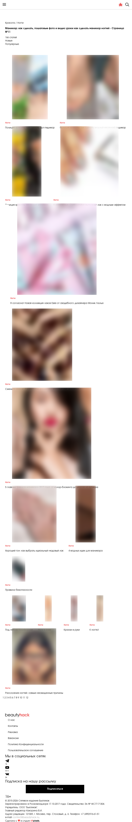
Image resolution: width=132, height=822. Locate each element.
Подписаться (55, 789)
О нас (11, 720)
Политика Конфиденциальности (26, 744)
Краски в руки (72, 630)
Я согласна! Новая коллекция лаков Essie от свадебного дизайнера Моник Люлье (56, 303)
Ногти (7, 123)
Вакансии (13, 738)
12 (27, 698)
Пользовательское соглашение (25, 750)
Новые (8, 41)
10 (21, 698)
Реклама (13, 732)
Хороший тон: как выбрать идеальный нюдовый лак (34, 551)
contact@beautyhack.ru (26, 817)
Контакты (13, 726)
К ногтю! (94, 630)
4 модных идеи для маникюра (86, 551)
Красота (10, 23)
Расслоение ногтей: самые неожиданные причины (34, 693)
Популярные (12, 44)
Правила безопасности (18, 590)
